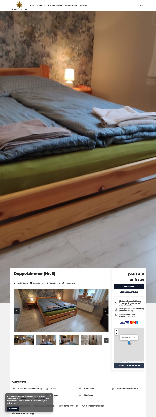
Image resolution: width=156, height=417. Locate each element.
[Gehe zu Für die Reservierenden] (93, 407)
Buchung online (56, 5)
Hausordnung (72, 5)
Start (33, 5)
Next (105, 311)
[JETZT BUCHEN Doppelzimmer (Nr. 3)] (129, 286)
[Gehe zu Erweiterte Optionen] (69, 407)
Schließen (13, 408)
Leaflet (123, 362)
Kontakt (84, 5)
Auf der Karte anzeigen (128, 366)
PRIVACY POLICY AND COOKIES (33, 398)
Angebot (42, 5)
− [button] (116, 333)
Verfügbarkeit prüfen (129, 292)
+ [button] (116, 330)
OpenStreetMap (131, 362)
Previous (17, 311)
